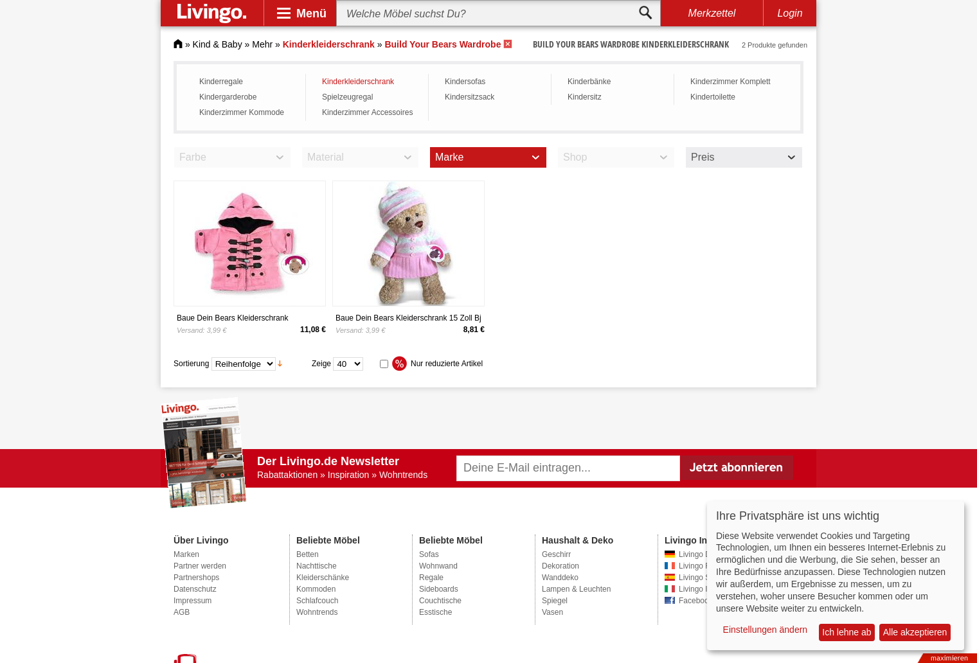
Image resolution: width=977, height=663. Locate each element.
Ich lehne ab (846, 632)
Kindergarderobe (227, 97)
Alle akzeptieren (915, 632)
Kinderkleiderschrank (358, 81)
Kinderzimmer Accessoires (367, 112)
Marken (186, 554)
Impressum (192, 600)
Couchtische (440, 600)
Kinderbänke (589, 81)
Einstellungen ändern (765, 629)
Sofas (429, 554)
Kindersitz (585, 97)
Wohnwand (438, 565)
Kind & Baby (217, 44)
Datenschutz (195, 589)
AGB (182, 612)
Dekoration (560, 565)
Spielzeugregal (347, 97)
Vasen (552, 612)
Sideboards (438, 589)
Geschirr (556, 554)
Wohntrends (316, 612)
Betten (307, 554)
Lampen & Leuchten (576, 589)
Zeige (321, 362)
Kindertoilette (712, 97)
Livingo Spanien (706, 577)
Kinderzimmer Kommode (241, 112)
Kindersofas (465, 81)
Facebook (696, 600)
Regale (431, 577)
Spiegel (555, 600)
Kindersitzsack (469, 97)
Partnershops (196, 577)
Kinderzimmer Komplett (730, 81)
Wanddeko (560, 577)
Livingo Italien (702, 589)
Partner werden (200, 565)
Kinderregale (221, 81)
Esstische (435, 612)
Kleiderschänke (322, 577)
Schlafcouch (317, 600)
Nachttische (316, 565)
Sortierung (191, 362)
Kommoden (316, 589)
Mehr (262, 44)
